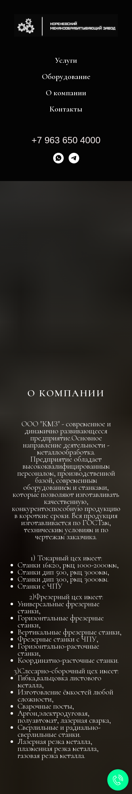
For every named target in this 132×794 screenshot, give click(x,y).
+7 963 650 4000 (66, 140)
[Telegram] (74, 158)
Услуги (66, 60)
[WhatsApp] (58, 158)
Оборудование (66, 76)
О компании (66, 92)
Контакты (66, 109)
